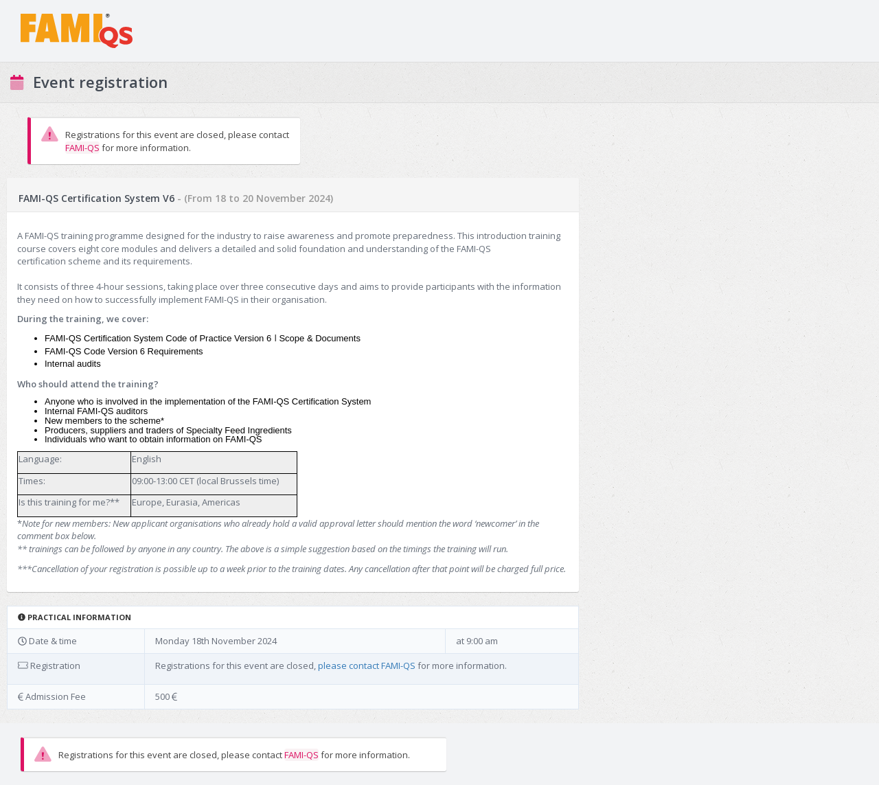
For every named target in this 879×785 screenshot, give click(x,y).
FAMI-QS (82, 147)
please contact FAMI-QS (366, 665)
